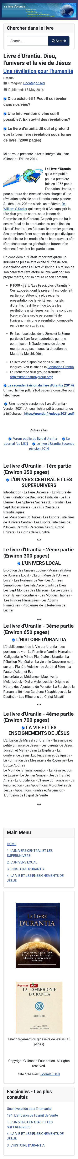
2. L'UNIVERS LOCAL (22, 862)
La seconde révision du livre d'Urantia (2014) (40, 385)
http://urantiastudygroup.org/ (31, 377)
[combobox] (27, 41)
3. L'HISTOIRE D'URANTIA (26, 869)
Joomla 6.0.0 (50, 1074)
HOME (11, 844)
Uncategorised (34, 83)
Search (59, 41)
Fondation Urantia (61, 367)
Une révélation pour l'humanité (38, 71)
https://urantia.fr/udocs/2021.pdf (49, 414)
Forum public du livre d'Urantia (34, 439)
